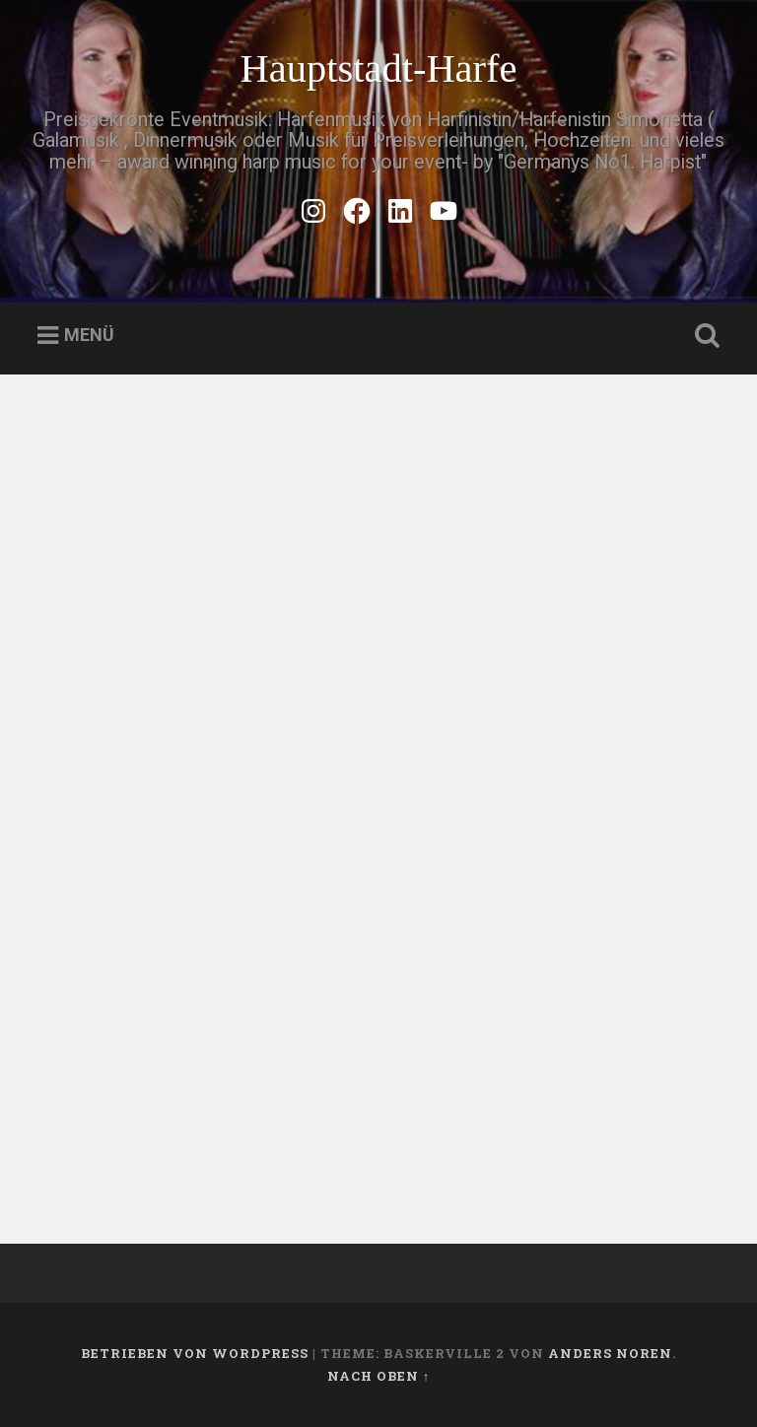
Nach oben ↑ (378, 1376)
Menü (89, 335)
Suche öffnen (704, 336)
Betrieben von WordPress (195, 1353)
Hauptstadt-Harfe (378, 68)
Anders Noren (610, 1353)
